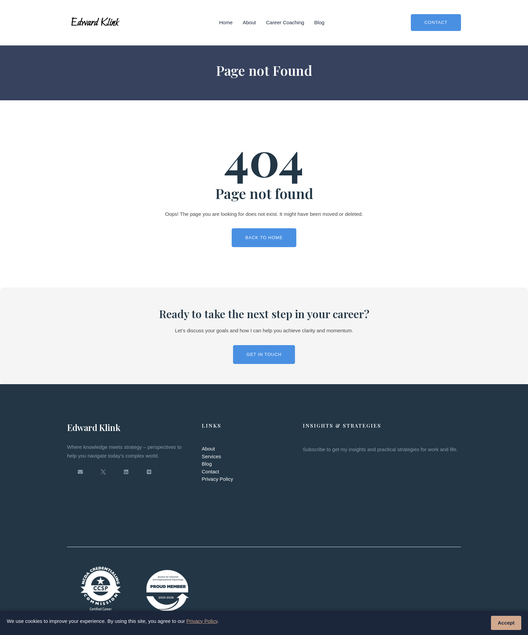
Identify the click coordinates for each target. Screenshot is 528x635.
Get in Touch (264, 354)
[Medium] (148, 472)
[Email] (80, 472)
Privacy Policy (217, 479)
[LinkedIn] (126, 472)
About (249, 22)
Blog (319, 22)
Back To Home (264, 237)
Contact (436, 22)
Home (226, 22)
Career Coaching (285, 22)
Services (211, 456)
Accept (506, 623)
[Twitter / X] (103, 472)
